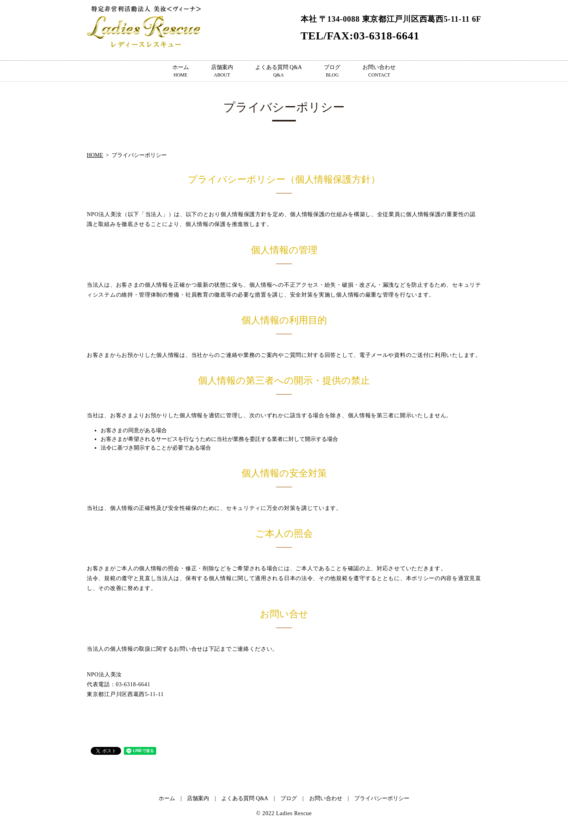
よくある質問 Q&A (278, 71)
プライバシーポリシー (381, 798)
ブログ (332, 71)
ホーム (180, 71)
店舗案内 (222, 71)
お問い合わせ (379, 71)
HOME (95, 155)
